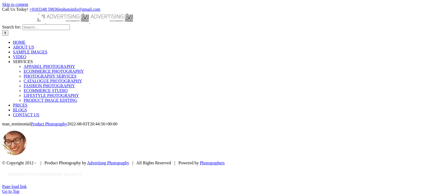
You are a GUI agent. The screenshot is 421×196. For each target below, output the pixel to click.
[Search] (5, 33)
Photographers (212, 163)
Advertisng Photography (108, 163)
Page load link (14, 186)
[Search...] (46, 27)
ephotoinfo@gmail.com (79, 9)
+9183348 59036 (44, 9)
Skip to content (15, 4)
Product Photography (49, 124)
